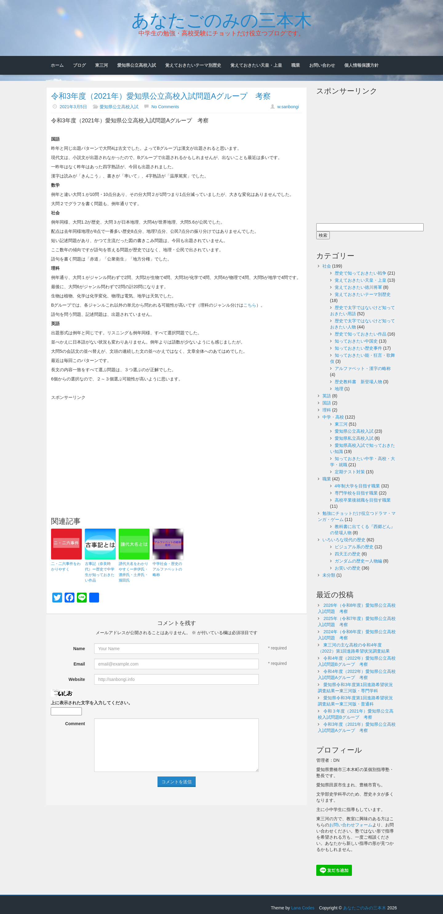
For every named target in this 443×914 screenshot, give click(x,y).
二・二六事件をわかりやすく (66, 566)
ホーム (57, 65)
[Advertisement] (176, 443)
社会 (326, 266)
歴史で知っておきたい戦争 (360, 273)
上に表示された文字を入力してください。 (92, 702)
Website (77, 679)
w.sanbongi (288, 106)
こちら (249, 305)
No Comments (165, 106)
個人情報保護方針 (361, 65)
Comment (75, 723)
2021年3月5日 (73, 106)
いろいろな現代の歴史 (343, 539)
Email (79, 664)
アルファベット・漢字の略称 (363, 368)
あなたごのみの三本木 (221, 18)
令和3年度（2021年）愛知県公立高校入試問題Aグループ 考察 (161, 96)
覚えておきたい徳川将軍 (358, 287)
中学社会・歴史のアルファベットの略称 (167, 569)
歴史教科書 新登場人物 (358, 381)
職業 (295, 65)
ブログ (79, 65)
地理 (339, 388)
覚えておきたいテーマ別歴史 (193, 65)
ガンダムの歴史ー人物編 (358, 560)
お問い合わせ (322, 65)
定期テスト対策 (350, 471)
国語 (326, 402)
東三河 (101, 65)
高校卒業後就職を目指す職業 (363, 500)
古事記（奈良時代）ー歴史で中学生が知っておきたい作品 (99, 572)
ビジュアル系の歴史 (354, 546)
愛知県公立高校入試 (136, 65)
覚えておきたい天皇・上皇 (256, 65)
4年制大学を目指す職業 (357, 485)
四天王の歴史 (348, 553)
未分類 (328, 575)
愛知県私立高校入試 (354, 438)
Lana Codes (302, 907)
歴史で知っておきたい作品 (360, 334)
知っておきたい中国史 (356, 341)
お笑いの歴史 (348, 568)
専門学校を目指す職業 (356, 493)
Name (79, 648)
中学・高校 (333, 417)
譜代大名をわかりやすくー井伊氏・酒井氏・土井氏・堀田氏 (133, 572)
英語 (326, 395)
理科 (326, 409)
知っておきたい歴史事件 (358, 348)
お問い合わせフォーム (350, 824)
